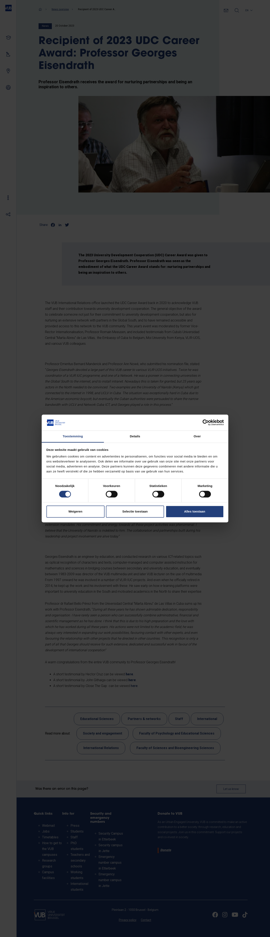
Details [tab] (135, 436)
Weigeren (75, 511)
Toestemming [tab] (73, 436)
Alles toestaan (194, 511)
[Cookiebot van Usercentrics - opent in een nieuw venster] (205, 422)
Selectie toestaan (135, 511)
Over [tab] (197, 436)
